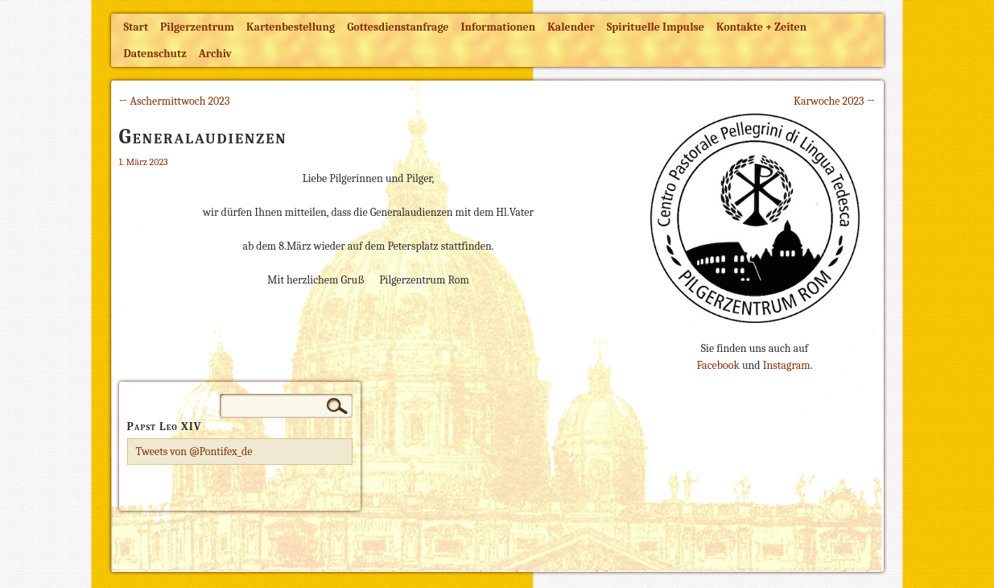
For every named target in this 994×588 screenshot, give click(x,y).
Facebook (717, 365)
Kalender (570, 27)
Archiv (215, 53)
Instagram (786, 365)
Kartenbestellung (290, 27)
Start (136, 27)
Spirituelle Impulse (655, 27)
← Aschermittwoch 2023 (174, 101)
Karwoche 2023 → (834, 101)
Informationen (498, 27)
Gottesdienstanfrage (397, 27)
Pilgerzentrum (197, 27)
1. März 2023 (143, 162)
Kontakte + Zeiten (761, 27)
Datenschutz (155, 53)
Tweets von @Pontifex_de (194, 451)
